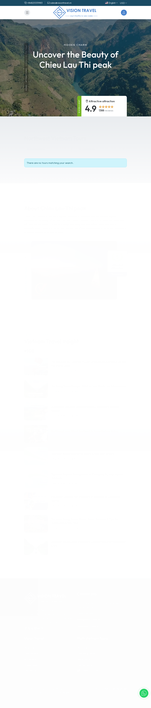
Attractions (26, 75)
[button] (143, 693)
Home (26, 88)
